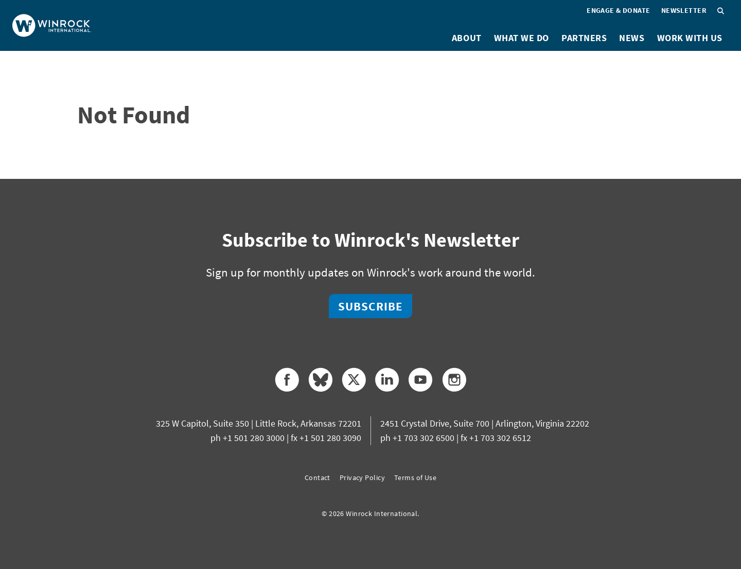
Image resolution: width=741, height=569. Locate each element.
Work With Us (689, 38)
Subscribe (370, 306)
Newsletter (684, 10)
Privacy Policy (362, 477)
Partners (584, 38)
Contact (317, 477)
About (467, 38)
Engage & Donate (618, 10)
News (631, 38)
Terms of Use (415, 477)
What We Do (521, 38)
